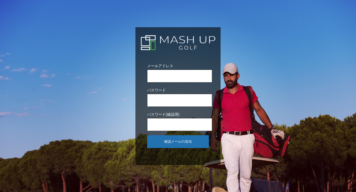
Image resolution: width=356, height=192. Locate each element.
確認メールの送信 (178, 141)
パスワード (156, 90)
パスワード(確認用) (163, 114)
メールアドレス (160, 66)
